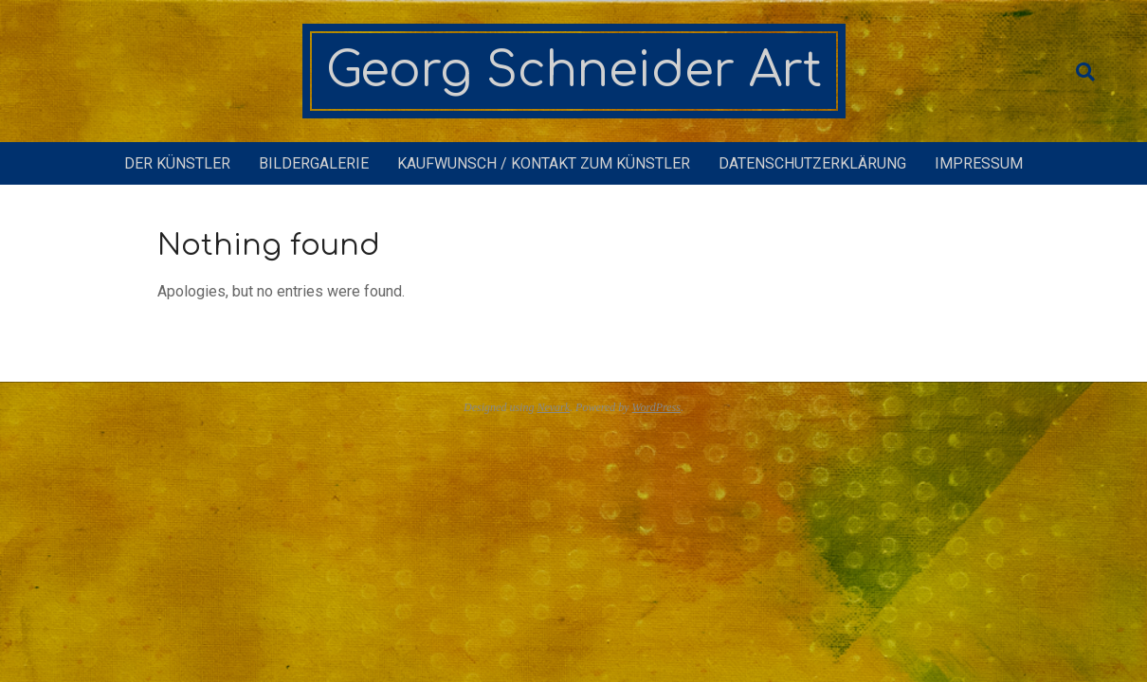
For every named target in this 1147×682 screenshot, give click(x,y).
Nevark (553, 407)
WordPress (656, 407)
